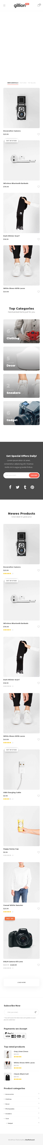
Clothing (8, 1099)
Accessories (9, 1094)
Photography (9, 1109)
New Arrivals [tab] (12, 83)
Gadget (10, 1123)
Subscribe (34, 475)
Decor (7, 1104)
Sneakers (8, 1113)
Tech (7, 1118)
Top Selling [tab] (32, 83)
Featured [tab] (23, 83)
